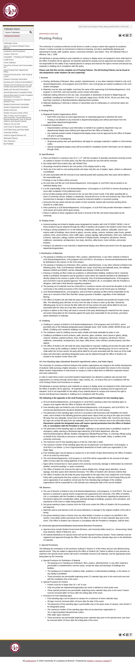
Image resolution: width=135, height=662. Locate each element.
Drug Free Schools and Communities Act (18, 66)
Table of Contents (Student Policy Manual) (17, 47)
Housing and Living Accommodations (18, 82)
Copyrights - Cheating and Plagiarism (18, 57)
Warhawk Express (11, 138)
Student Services (10, 110)
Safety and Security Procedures (16, 89)
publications (30, 661)
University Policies (11, 132)
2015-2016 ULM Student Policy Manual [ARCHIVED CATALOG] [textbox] (104, 27)
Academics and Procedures (14, 51)
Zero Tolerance (9, 141)
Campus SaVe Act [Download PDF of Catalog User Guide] (11, 54)
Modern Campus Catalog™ (99, 661)
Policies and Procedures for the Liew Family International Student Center (18, 86)
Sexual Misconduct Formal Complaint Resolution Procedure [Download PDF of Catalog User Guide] (18, 96)
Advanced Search (12, 36)
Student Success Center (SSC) (16, 113)
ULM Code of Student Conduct (16, 127)
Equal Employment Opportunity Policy (16, 71)
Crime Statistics (10, 63)
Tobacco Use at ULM (12, 124)
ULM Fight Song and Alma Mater (16, 130)
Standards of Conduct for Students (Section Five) (17, 101)
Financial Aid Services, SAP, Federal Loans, (18, 75)
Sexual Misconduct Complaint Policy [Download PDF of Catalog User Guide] (18, 92)
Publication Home (10, 43)
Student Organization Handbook (16, 107)
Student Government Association (16, 104)
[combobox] (105, 26)
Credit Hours (9, 60)
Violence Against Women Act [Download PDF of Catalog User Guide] (15, 135)
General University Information (15, 79)
